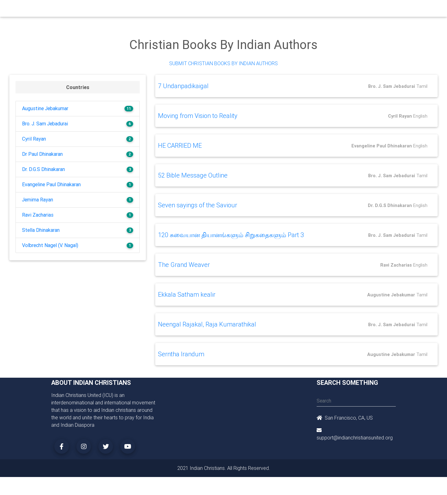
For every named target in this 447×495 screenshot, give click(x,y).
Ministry (155, 10)
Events (228, 10)
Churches (132, 10)
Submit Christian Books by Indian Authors (223, 63)
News (247, 10)
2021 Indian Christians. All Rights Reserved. (223, 468)
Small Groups (182, 10)
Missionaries (271, 10)
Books (209, 10)
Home (111, 9)
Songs (297, 10)
